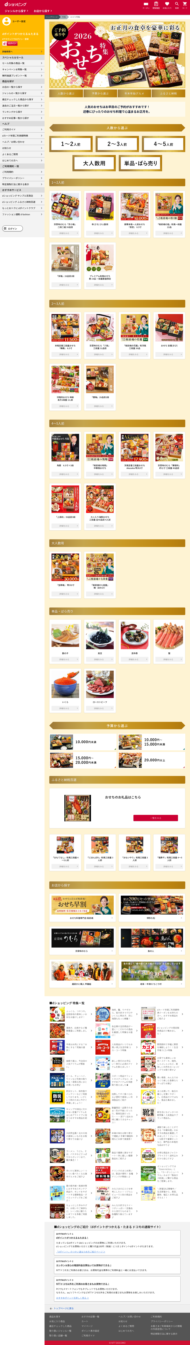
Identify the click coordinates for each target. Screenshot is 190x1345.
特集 (64, 17)
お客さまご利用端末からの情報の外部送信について (166, 1327)
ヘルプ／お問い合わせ (13, 141)
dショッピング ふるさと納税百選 (18, 201)
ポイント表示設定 (90, 1330)
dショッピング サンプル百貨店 (17, 195)
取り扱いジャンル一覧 (60, 1330)
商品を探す (54, 1316)
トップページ (52, 17)
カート (84, 1321)
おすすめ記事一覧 (90, 1316)
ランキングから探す (12, 111)
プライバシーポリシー (13, 178)
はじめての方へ (10, 160)
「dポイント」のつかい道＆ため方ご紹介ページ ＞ (80, 1251)
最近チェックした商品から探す (17, 99)
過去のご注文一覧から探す (15, 105)
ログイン (12, 228)
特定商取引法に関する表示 (15, 184)
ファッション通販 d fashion (16, 214)
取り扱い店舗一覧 (58, 1335)
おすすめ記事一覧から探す (15, 118)
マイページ (87, 1326)
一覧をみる (155, 817)
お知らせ (6, 148)
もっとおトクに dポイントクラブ (18, 208)
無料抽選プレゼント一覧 (14, 75)
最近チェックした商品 (60, 1326)
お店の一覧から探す (12, 86)
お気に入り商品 (57, 1321)
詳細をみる (64, 233)
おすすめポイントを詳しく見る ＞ (72, 1297)
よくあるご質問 (10, 154)
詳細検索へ (7, 51)
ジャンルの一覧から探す (14, 93)
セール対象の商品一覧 (13, 63)
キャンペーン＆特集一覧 (14, 69)
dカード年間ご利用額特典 (15, 135)
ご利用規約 (7, 171)
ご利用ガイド (9, 129)
